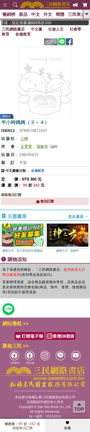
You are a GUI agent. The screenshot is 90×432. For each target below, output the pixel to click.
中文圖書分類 (16, 171)
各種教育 (23, 34)
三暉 (24, 139)
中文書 (36, 29)
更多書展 (78, 216)
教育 (5, 34)
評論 (51, 42)
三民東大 (76, 14)
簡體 (60, 14)
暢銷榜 (8, 14)
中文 (35, 14)
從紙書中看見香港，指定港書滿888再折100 (29, 23)
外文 (47, 14)
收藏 (67, 425)
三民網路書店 (13, 29)
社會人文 (56, 29)
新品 (23, 14)
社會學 (75, 29)
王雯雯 (26, 146)
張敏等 (42, 146)
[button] (86, 238)
